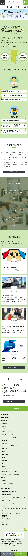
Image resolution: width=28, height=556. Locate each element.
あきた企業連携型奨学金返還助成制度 (11, 474)
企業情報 (4, 420)
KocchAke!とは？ (6, 414)
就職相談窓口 (5, 454)
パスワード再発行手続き (8, 503)
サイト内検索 (8, 554)
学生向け (4, 457)
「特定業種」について (7, 506)
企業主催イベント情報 (7, 434)
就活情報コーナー (6, 480)
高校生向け (4, 460)
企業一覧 (14, 225)
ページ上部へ (15, 408)
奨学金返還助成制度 (7, 469)
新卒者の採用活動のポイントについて (11, 513)
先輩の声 (4, 449)
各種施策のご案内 (6, 495)
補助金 (4, 466)
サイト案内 (17, 7)
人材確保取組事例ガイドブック (10, 492)
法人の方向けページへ (14, 401)
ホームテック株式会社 (9, 267)
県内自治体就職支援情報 (8, 483)
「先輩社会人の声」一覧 (13, 368)
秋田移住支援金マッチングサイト (10, 471)
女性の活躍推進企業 (7, 443)
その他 (4, 477)
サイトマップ (5, 522)
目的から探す (5, 417)
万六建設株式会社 (8, 295)
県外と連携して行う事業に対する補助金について (13, 497)
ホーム (3, 7)
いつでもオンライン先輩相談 (9, 437)
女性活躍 (4, 440)
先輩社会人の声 (6, 451)
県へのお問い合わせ (21, 554)
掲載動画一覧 (13, 198)
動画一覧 (4, 426)
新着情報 (9, 7)
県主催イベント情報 (7, 431)
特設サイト (4, 463)
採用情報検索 (5, 423)
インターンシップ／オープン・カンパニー (13, 446)
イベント (4, 429)
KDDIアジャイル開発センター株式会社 (13, 359)
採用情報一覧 (13, 172)
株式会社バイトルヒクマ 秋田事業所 (13, 327)
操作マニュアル (6, 500)
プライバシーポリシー (8, 525)
